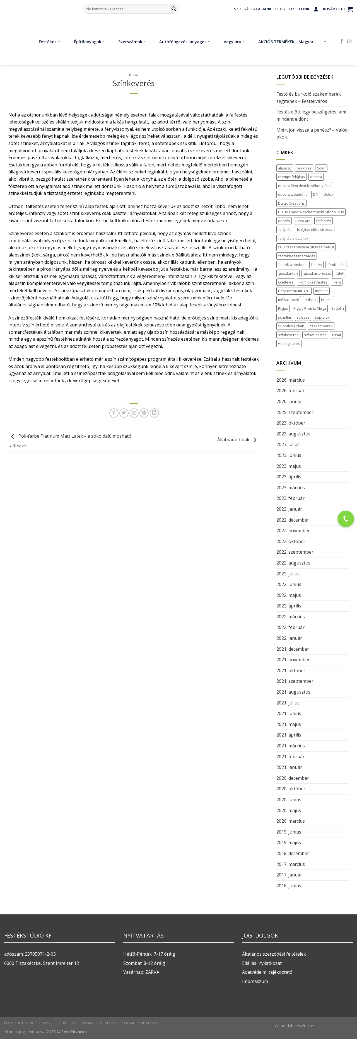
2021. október (290, 670)
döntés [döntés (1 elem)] (284, 220)
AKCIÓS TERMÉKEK (272, 41)
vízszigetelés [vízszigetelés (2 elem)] (289, 343)
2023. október (290, 423)
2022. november (293, 530)
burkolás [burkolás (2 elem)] (304, 168)
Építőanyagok (85, 41)
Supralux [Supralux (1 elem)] (322, 317)
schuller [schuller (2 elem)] (284, 317)
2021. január (289, 767)
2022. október (290, 541)
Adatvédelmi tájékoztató (267, 972)
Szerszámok (128, 41)
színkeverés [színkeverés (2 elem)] (288, 334)
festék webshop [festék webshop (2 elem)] (292, 264)
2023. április (288, 477)
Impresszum (255, 981)
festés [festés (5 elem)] (316, 264)
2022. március (290, 617)
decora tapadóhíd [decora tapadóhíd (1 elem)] (293, 194)
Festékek (45, 41)
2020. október (290, 789)
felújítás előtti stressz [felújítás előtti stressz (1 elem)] (315, 229)
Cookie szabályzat (99, 1023)
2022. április (288, 606)
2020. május (288, 810)
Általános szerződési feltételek (274, 954)
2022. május (288, 595)
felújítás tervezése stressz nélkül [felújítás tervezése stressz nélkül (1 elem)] (306, 247)
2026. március (290, 380)
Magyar (312, 41)
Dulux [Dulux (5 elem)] (328, 194)
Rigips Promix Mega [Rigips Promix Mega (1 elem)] (309, 308)
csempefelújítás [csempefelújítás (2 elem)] (291, 176)
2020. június (288, 799)
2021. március (290, 746)
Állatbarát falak (238, 440)
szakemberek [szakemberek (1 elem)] (321, 325)
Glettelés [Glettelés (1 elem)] (285, 282)
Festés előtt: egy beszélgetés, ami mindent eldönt (311, 115)
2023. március (290, 488)
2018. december (292, 853)
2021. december (292, 649)
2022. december (292, 520)
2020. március (290, 821)
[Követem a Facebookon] (342, 41)
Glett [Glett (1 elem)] (340, 273)
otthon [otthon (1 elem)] (310, 299)
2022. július (288, 574)
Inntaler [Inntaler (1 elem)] (321, 290)
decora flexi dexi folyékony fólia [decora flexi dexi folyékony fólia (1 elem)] (304, 185)
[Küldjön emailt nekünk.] (349, 41)
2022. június (288, 584)
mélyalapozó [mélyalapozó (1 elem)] (288, 299)
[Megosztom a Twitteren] (124, 413)
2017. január (289, 875)
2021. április (288, 735)
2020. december (292, 778)
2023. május (288, 466)
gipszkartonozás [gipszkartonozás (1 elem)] (317, 273)
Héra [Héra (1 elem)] (337, 282)
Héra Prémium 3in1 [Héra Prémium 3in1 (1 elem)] (294, 290)
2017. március (290, 864)
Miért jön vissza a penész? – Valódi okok (312, 133)
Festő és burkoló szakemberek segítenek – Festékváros (308, 97)
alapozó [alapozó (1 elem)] (284, 168)
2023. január (289, 509)
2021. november (293, 660)
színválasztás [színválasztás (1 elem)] (315, 334)
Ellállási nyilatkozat (262, 963)
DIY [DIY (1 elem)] (315, 194)
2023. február (290, 498)
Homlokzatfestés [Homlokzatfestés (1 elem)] (313, 282)
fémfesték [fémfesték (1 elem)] (336, 264)
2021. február (290, 757)
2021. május (288, 724)
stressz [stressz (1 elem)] (303, 317)
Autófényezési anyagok (180, 41)
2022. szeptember (294, 552)
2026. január (289, 401)
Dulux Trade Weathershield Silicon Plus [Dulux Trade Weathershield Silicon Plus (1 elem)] (311, 211)
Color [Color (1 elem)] (321, 168)
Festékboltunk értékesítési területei (40, 1023)
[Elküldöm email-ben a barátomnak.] (134, 413)
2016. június (288, 886)
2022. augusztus (293, 563)
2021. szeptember (294, 681)
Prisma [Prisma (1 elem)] (326, 299)
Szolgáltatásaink (252, 8)
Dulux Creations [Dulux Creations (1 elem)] (291, 203)
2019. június (288, 832)
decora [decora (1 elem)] (316, 176)
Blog (280, 8)
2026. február (290, 390)
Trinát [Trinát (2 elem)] (336, 334)
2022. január (289, 638)
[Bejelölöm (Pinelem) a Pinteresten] (144, 413)
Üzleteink (299, 8)
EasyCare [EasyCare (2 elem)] (303, 220)
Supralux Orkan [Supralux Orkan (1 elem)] (291, 325)
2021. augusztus (293, 692)
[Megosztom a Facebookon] (114, 413)
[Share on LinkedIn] (154, 413)
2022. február (290, 627)
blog (134, 75)
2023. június (288, 455)
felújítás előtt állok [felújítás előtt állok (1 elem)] (293, 238)
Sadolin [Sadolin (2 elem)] (337, 308)
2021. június (288, 713)
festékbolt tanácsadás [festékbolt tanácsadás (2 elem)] (296, 255)
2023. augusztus (293, 434)
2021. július (288, 703)
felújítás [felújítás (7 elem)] (284, 229)
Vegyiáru (230, 41)
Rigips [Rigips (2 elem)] (283, 308)
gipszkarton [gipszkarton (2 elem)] (288, 273)
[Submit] (173, 9)
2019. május (288, 842)
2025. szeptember (294, 412)
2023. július (288, 444)
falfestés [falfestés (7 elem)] (323, 220)
